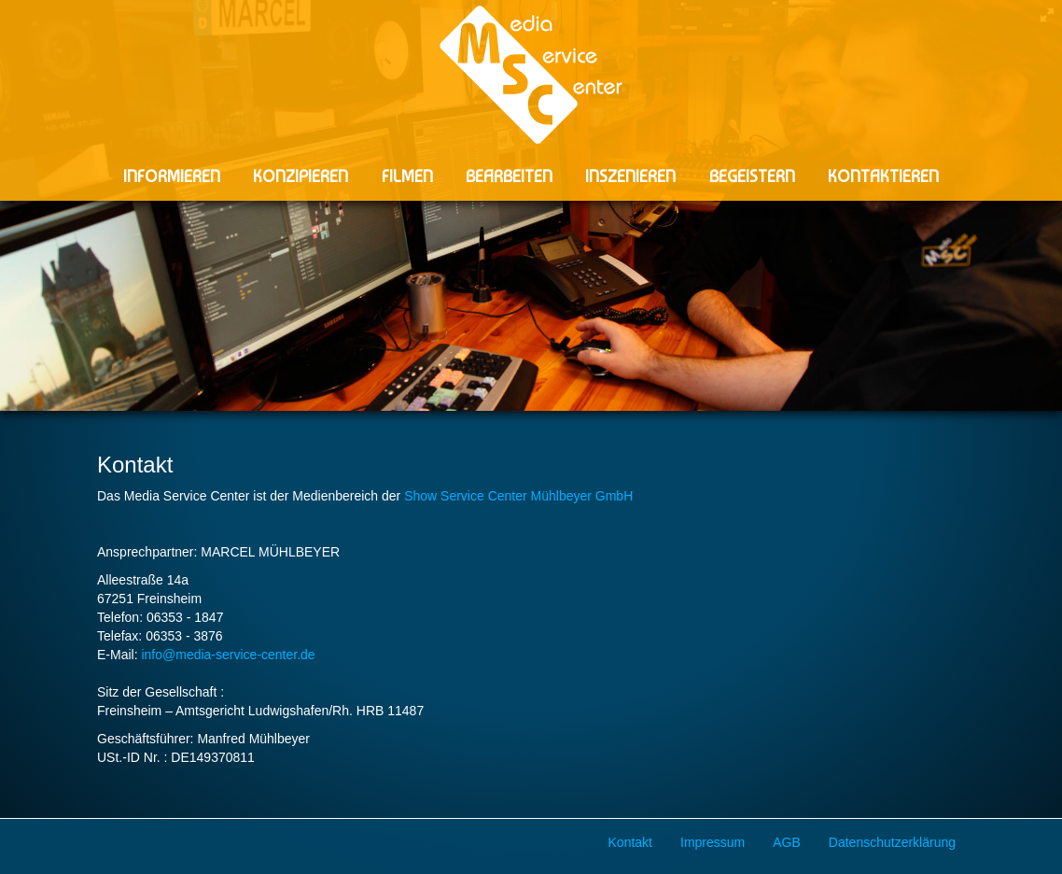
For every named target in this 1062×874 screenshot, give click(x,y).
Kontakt (630, 842)
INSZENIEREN (630, 176)
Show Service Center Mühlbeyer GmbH (518, 495)
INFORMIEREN (171, 176)
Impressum (712, 842)
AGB (787, 842)
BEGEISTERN (752, 176)
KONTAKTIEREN (883, 176)
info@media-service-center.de (227, 654)
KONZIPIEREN (300, 176)
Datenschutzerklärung (892, 842)
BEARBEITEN (509, 176)
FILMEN (407, 176)
